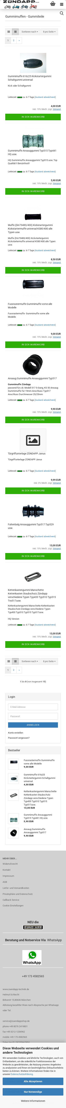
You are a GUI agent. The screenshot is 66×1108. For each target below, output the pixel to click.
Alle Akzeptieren (33, 1081)
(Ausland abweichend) (45, 97)
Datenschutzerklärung (22, 1074)
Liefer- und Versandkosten (16, 888)
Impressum (8, 876)
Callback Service (11, 900)
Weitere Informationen (33, 1100)
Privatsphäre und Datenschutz (18, 894)
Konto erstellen (15, 732)
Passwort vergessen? (19, 738)
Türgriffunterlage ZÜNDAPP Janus (26, 453)
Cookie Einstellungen (13, 905)
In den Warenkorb (33, 117)
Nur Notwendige (33, 1091)
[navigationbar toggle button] (61, 4)
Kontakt (6, 870)
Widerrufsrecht (10, 863)
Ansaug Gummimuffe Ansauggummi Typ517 (32, 378)
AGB (5, 882)
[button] (8, 31)
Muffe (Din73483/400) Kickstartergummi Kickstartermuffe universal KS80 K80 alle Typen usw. (30, 229)
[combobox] (29, 31)
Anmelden (33, 725)
